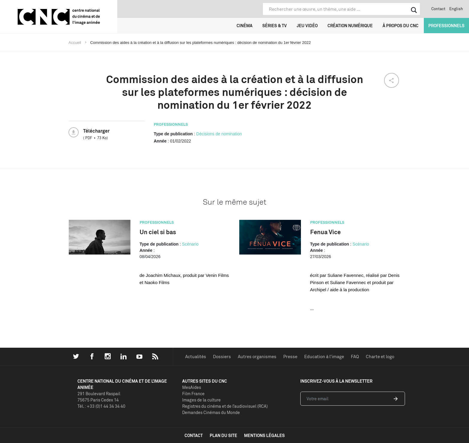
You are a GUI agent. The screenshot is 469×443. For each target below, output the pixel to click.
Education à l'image (324, 356)
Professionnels (446, 25)
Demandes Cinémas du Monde (211, 412)
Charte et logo (380, 356)
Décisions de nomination (219, 133)
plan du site (223, 435)
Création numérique (350, 25)
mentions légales (264, 435)
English (456, 8)
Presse (290, 356)
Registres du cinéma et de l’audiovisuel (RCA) (225, 406)
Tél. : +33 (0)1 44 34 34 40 (101, 406)
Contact (438, 8)
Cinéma (244, 25)
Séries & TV (274, 25)
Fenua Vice (325, 232)
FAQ (355, 356)
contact (194, 435)
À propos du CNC (400, 25)
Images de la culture (201, 399)
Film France (193, 393)
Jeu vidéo (307, 25)
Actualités (195, 356)
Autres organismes (257, 356)
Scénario (190, 244)
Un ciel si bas (158, 232)
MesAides (191, 387)
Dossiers (222, 356)
